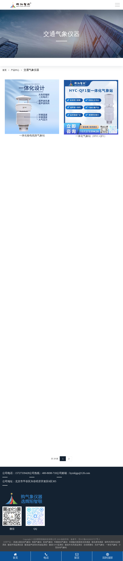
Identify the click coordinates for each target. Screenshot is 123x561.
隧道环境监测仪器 (15, 545)
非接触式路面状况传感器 (79, 542)
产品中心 (15, 70)
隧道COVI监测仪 (56, 545)
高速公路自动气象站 (22, 542)
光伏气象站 (99, 545)
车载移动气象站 (61, 542)
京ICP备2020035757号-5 (89, 539)
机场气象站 (48, 542)
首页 (4, 70)
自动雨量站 (88, 545)
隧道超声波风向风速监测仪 (36, 545)
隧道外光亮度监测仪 (73, 545)
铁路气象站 (37, 542)
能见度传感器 (97, 542)
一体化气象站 (111, 545)
